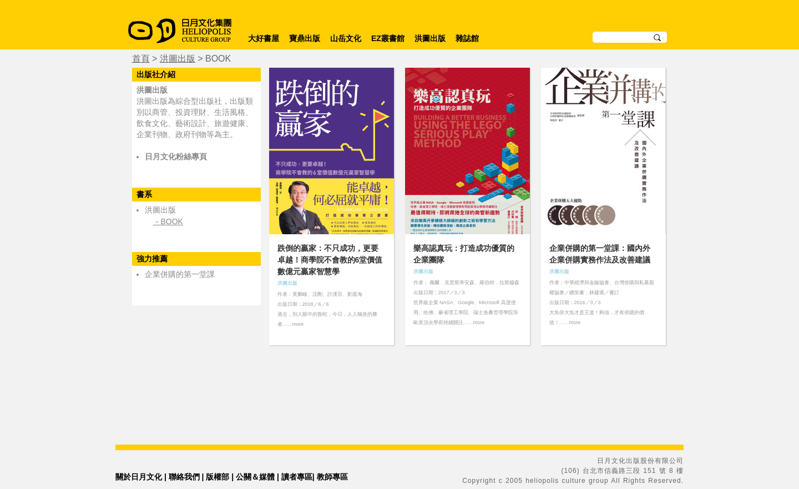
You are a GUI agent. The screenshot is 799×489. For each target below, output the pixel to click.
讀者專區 (296, 476)
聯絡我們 (184, 476)
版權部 (217, 476)
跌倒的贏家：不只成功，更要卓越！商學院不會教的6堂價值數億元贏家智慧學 (330, 260)
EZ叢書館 (387, 38)
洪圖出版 (430, 38)
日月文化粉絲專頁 (176, 156)
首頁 (141, 58)
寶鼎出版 (304, 38)
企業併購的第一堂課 (180, 274)
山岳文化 (345, 38)
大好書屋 (263, 38)
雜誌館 (467, 38)
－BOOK (168, 221)
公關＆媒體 (255, 476)
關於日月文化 (138, 476)
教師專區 (332, 476)
